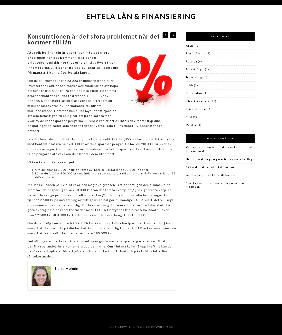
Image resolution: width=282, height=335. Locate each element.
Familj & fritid (196, 53)
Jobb (189, 85)
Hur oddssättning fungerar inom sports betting (219, 159)
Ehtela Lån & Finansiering (141, 16)
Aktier (190, 45)
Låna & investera (198, 101)
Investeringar (195, 77)
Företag (191, 61)
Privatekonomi (196, 109)
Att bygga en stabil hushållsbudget (210, 175)
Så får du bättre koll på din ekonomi (211, 167)
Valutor (191, 125)
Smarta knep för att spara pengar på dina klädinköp (215, 185)
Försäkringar (195, 69)
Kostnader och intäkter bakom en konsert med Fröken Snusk (219, 149)
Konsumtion (194, 93)
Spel (189, 117)
